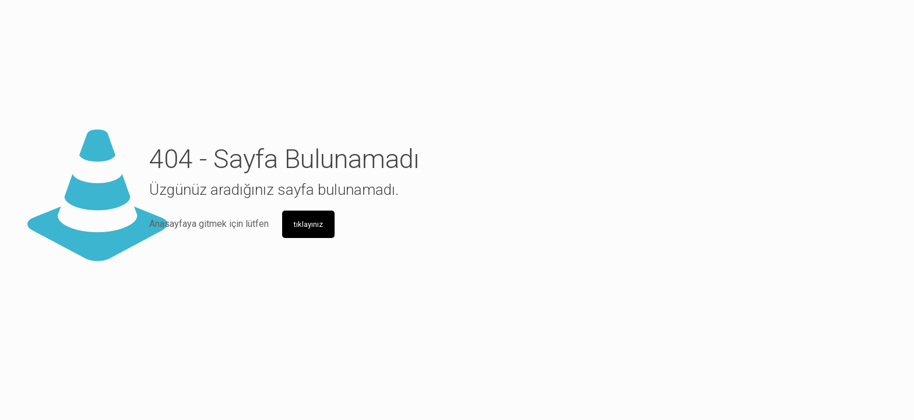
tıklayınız (308, 224)
